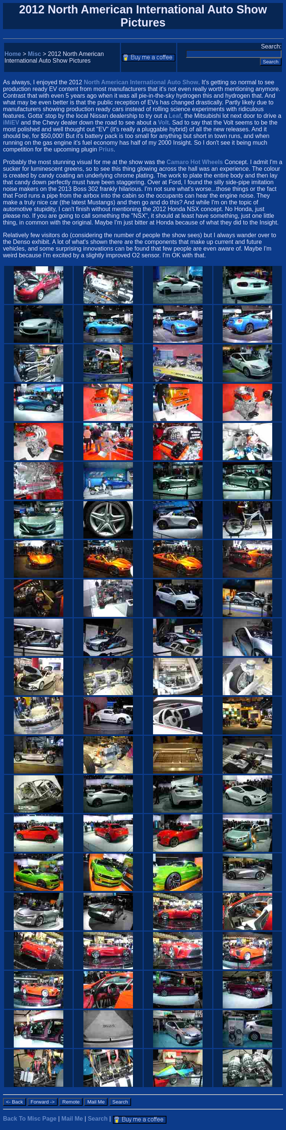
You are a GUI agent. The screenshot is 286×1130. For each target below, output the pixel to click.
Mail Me (72, 1118)
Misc (34, 54)
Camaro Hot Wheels (194, 162)
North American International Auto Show (141, 82)
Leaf (175, 116)
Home (12, 54)
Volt (163, 122)
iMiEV (11, 122)
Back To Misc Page (30, 1118)
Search (98, 1118)
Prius (106, 149)
